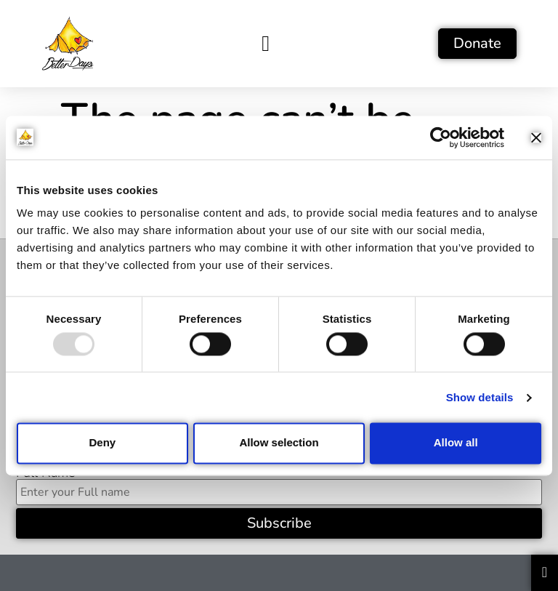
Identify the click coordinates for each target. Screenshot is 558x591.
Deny (102, 443)
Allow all (456, 443)
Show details (480, 397)
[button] (265, 43)
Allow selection (278, 443)
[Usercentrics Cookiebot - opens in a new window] (440, 137)
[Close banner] (536, 137)
